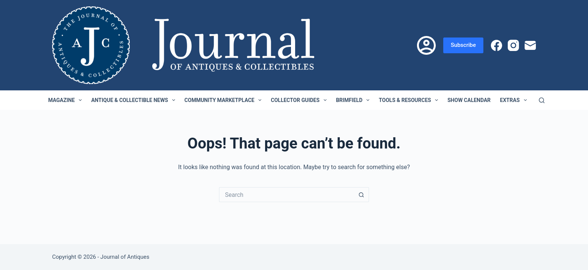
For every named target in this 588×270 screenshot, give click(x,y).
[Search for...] (286, 194)
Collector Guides (300, 100)
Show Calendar (468, 100)
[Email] (530, 45)
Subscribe (463, 45)
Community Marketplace (224, 100)
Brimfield (354, 100)
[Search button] (361, 194)
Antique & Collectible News (134, 100)
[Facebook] (496, 45)
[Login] (426, 45)
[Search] (541, 100)
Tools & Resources (410, 100)
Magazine (66, 100)
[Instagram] (513, 45)
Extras (515, 100)
